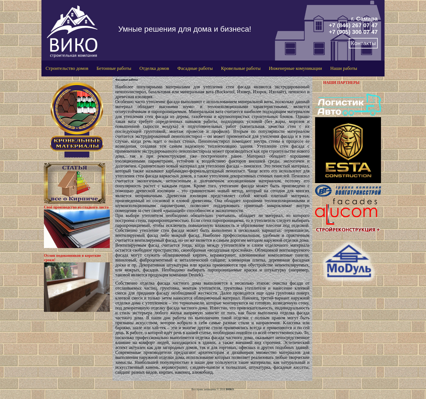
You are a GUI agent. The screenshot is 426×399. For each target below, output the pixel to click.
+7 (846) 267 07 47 (353, 25)
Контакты (363, 43)
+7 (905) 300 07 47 (353, 32)
